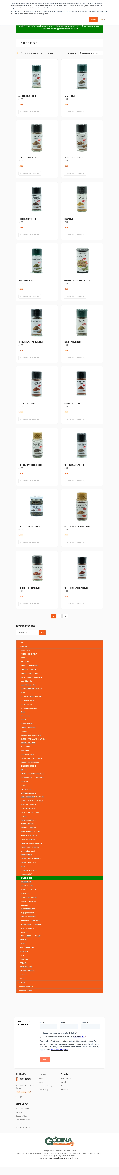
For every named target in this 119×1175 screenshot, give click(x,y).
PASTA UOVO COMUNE (29, 835)
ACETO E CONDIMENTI (29, 654)
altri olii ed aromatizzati (29, 665)
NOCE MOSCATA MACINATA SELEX (30, 342)
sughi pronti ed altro (28, 913)
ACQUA (23, 658)
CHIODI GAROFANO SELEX (27, 219)
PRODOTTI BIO (26, 855)
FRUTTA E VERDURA (27, 947)
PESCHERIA (24, 959)
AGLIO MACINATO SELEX (27, 96)
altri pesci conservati (28, 669)
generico (24, 781)
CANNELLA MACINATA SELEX (29, 157)
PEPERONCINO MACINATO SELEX (76, 588)
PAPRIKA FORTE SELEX (72, 403)
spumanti (24, 905)
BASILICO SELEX (69, 96)
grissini (23, 785)
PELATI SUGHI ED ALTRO (30, 847)
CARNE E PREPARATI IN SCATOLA (33, 739)
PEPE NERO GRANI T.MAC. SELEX (30, 465)
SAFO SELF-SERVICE (27, 971)
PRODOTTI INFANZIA (28, 862)
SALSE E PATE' (26, 882)
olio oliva (24, 816)
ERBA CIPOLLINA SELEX (27, 280)
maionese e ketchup (28, 805)
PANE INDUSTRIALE (28, 820)
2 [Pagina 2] (59, 616)
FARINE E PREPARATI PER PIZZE (32, 774)
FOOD (21, 642)
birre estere (25, 716)
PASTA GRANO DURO (28, 828)
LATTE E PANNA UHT (28, 793)
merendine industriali (28, 808)
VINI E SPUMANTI (27, 928)
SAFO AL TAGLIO (26, 967)
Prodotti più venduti (26, 986)
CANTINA (23, 940)
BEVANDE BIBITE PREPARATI (31, 689)
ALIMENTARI (24, 646)
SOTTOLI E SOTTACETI (29, 897)
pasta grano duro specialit (30, 832)
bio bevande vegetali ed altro (31, 696)
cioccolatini (25, 747)
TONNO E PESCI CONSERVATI (31, 924)
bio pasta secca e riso (29, 708)
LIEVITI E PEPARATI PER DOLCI (32, 801)
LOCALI (22, 955)
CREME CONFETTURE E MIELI (31, 758)
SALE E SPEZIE (26, 878)
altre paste (25, 662)
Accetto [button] (93, 19)
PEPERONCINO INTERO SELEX (29, 588)
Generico (22, 978)
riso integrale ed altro (28, 870)
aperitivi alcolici (26, 681)
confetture (25, 750)
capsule (24, 731)
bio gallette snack (27, 700)
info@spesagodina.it (23, 1092)
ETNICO (24, 770)
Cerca (42, 632)
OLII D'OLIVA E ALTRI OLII (30, 812)
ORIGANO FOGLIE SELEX (72, 342)
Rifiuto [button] (103, 19)
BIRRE (23, 712)
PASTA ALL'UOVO (27, 824)
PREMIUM (23, 963)
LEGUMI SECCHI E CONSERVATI (32, 797)
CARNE (22, 944)
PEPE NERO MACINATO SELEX (74, 465)
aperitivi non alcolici (28, 685)
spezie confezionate (28, 901)
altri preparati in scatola (29, 673)
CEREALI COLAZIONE (28, 743)
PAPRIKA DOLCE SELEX (26, 403)
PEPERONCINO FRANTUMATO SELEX (77, 526)
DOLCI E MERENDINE (28, 766)
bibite (23, 693)
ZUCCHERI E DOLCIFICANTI (31, 936)
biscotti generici (27, 723)
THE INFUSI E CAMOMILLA (30, 920)
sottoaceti (24, 893)
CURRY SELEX (68, 219)
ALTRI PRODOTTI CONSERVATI (32, 677)
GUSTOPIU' (24, 951)
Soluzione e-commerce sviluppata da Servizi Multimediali (59, 1158)
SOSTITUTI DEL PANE (28, 890)
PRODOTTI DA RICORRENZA (31, 859)
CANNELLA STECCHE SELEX (74, 157)
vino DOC (24, 932)
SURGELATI (24, 974)
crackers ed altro (27, 754)
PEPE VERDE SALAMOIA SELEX (29, 526)
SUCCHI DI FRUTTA (28, 909)
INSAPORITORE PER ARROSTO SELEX (77, 280)
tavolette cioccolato (28, 917)
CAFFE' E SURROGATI (28, 727)
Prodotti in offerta (25, 990)
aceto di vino (25, 650)
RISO (23, 866)
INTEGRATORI (26, 789)
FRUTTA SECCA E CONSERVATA (32, 778)
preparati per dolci (28, 851)
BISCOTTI (24, 720)
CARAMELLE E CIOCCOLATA (31, 735)
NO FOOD (22, 982)
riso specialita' (26, 874)
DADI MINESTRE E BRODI (30, 762)
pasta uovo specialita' (29, 839)
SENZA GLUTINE (27, 886)
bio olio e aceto (26, 704)
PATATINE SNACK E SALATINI (31, 843)
